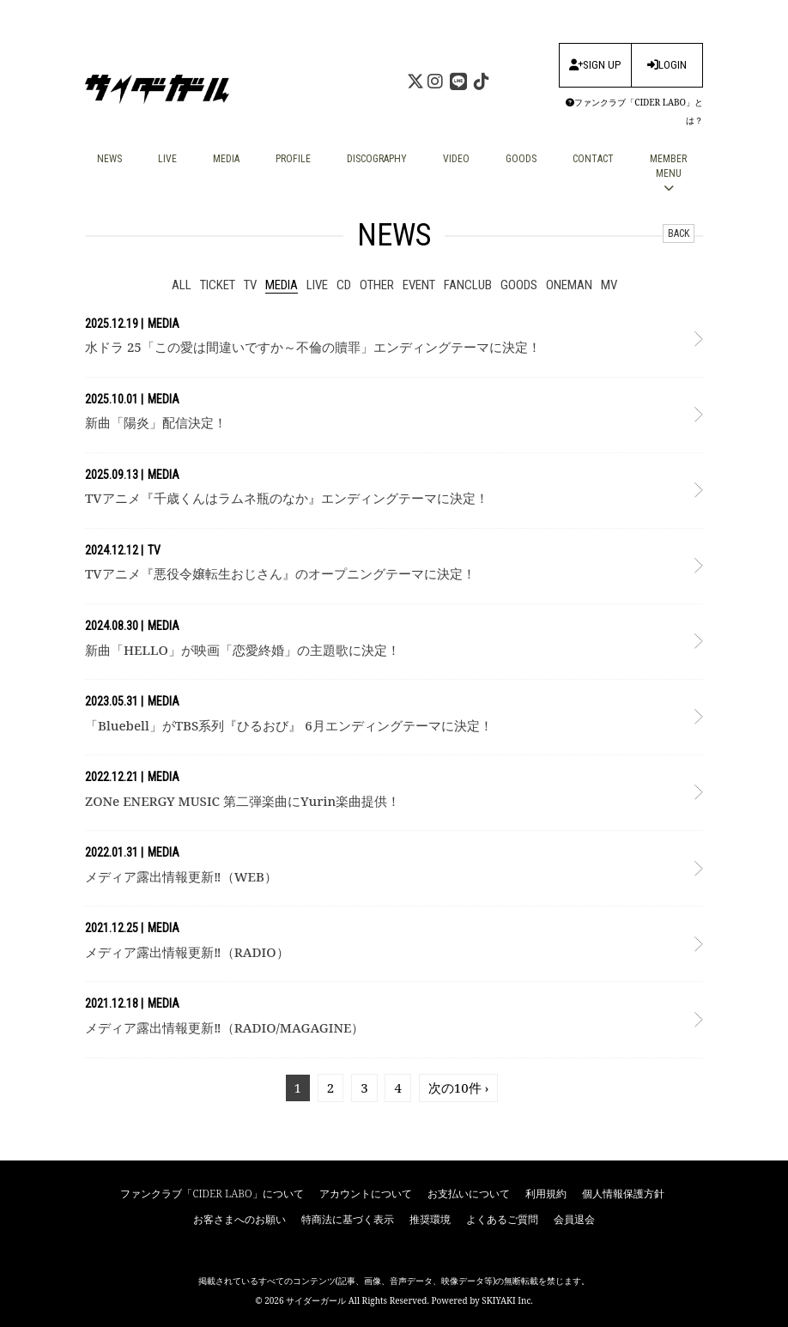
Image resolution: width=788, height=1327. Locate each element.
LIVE (167, 159)
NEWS (109, 159)
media (281, 285)
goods (518, 285)
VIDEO (456, 159)
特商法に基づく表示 (347, 1219)
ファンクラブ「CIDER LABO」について (211, 1193)
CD (343, 285)
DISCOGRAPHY (377, 159)
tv (250, 285)
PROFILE (293, 159)
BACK (678, 233)
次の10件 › (458, 1087)
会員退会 (574, 1219)
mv (609, 285)
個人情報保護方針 (623, 1193)
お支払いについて (468, 1193)
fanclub (468, 285)
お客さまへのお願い (239, 1219)
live (317, 285)
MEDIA (226, 159)
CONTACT (593, 159)
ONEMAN (569, 285)
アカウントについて (365, 1193)
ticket (217, 285)
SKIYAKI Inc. (507, 1300)
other (377, 285)
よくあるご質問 (502, 1219)
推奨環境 (430, 1219)
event (419, 285)
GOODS (521, 159)
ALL (181, 285)
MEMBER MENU (668, 173)
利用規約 (546, 1193)
